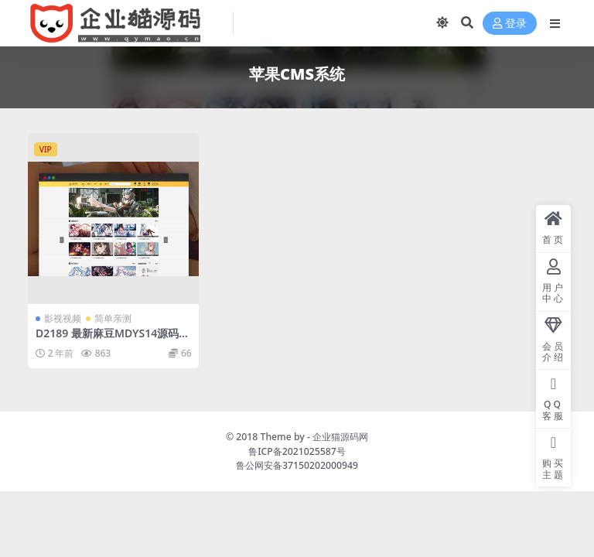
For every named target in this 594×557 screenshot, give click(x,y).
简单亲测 (112, 318)
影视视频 (62, 318)
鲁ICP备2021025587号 (297, 451)
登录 (510, 23)
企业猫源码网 (340, 436)
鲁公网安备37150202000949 (297, 465)
